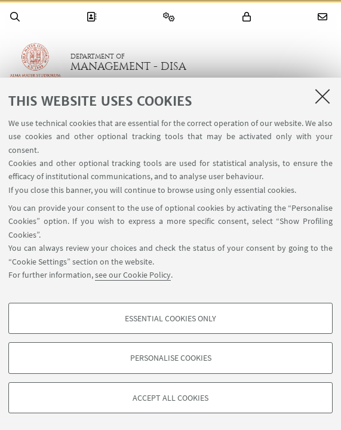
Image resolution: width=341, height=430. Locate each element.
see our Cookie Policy (133, 274)
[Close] (322, 96)
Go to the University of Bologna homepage (35, 62)
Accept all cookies (170, 397)
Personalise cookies (170, 357)
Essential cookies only (170, 318)
